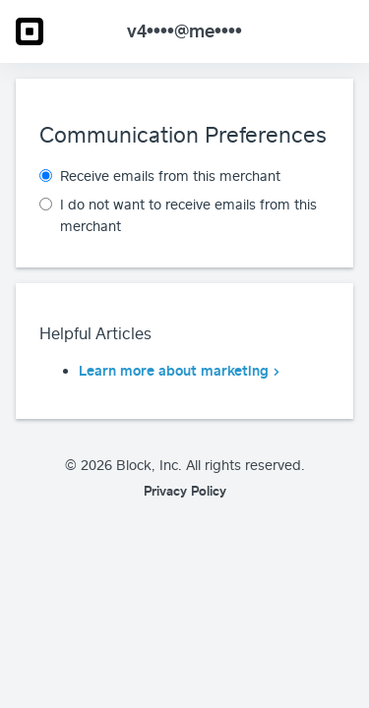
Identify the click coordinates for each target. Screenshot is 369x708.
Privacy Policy (185, 491)
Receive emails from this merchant (170, 175)
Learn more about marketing (174, 370)
